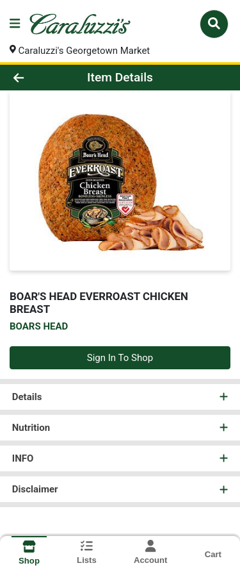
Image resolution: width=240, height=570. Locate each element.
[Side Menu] (15, 24)
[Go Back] (37, 78)
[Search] (214, 24)
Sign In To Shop (120, 358)
